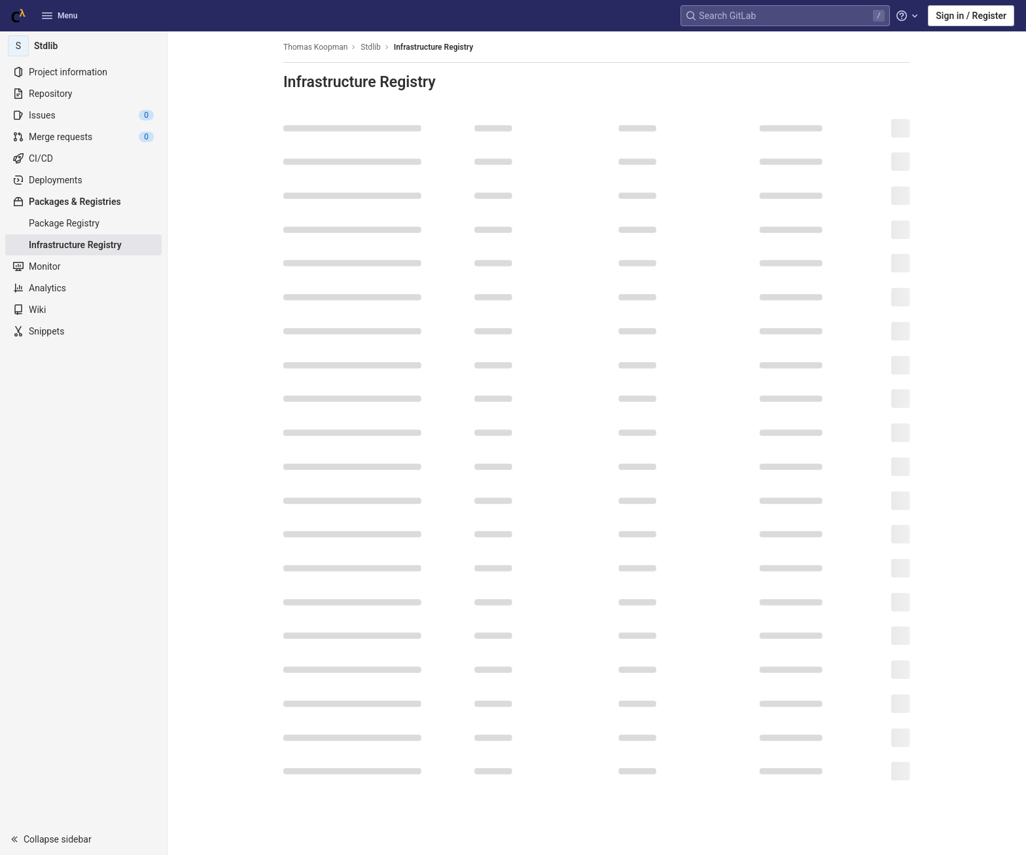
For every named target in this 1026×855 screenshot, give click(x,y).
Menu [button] (59, 15)
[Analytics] (83, 288)
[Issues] (83, 115)
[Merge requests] (83, 136)
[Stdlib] (83, 46)
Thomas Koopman (315, 47)
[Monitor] (83, 266)
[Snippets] (83, 331)
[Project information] (83, 72)
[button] (83, 839)
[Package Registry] (83, 223)
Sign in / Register (971, 15)
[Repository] (83, 93)
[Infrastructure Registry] (83, 244)
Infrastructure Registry (433, 47)
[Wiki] (83, 309)
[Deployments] (83, 180)
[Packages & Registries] (83, 201)
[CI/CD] (83, 158)
